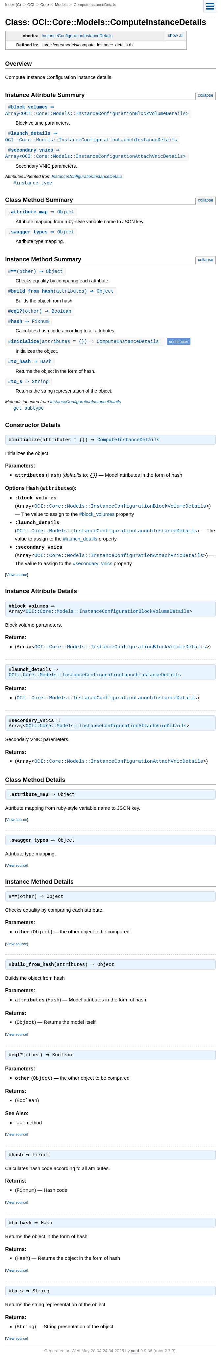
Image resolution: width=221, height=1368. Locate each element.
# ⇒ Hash (30, 366)
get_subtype (28, 413)
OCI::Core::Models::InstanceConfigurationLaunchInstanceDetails (107, 535)
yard (135, 1358)
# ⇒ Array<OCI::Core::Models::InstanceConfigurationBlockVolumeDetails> (97, 110)
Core (44, 4)
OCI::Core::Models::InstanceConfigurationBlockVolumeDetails (120, 511)
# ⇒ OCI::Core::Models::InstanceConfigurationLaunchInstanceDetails (91, 137)
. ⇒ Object (42, 214)
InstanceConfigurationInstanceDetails (77, 35)
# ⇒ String (29, 386)
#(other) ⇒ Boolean (40, 315)
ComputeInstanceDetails (130, 445)
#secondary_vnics (92, 567)
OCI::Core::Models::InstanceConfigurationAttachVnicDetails (119, 559)
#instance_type (32, 185)
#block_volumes (97, 519)
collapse (205, 95)
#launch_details (80, 543)
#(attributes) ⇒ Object (61, 295)
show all (176, 35)
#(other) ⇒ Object (36, 275)
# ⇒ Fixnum (29, 326)
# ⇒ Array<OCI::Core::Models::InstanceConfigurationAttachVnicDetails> (95, 155)
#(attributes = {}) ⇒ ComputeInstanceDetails (85, 346)
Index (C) (13, 4)
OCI (30, 4)
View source (16, 578)
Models (61, 4)
